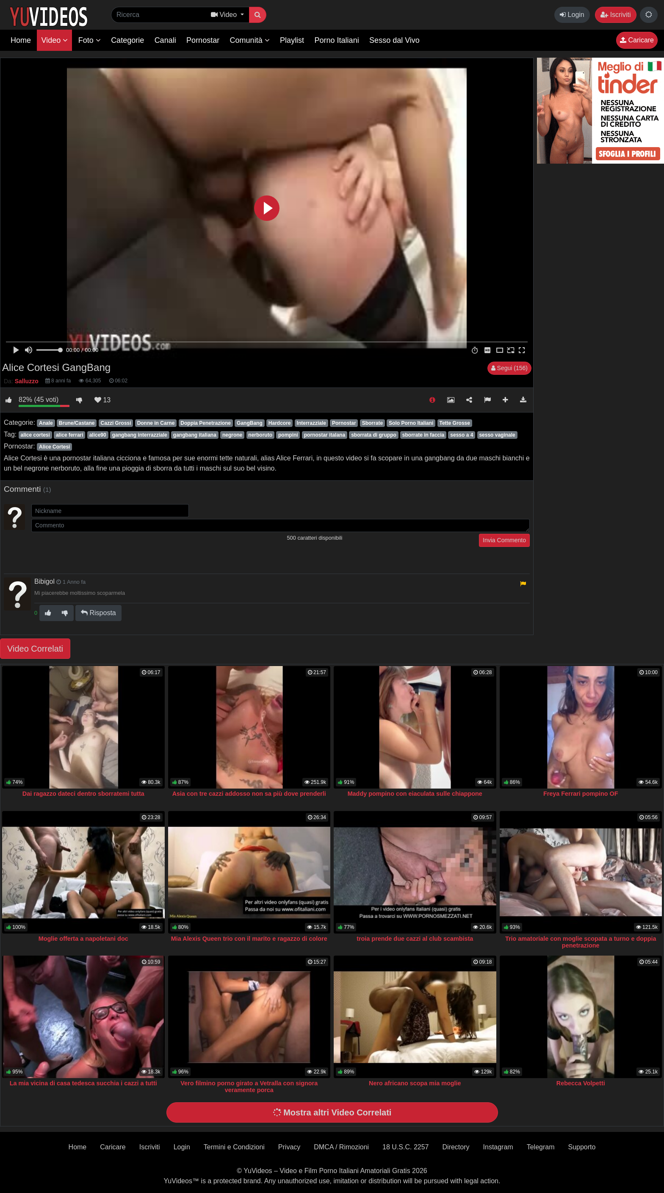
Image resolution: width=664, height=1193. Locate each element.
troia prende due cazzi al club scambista (415, 938)
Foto (89, 40)
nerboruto (260, 435)
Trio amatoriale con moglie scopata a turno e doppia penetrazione (580, 942)
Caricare (637, 40)
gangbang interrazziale (139, 435)
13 (102, 400)
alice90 (97, 435)
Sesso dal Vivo (394, 40)
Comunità (250, 40)
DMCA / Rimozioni (341, 1147)
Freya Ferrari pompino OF (580, 793)
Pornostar (202, 40)
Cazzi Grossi (116, 423)
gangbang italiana (194, 435)
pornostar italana (324, 435)
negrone (232, 435)
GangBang (250, 423)
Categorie (127, 40)
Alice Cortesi (54, 447)
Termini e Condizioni (234, 1147)
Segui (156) (509, 368)
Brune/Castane (77, 423)
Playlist (292, 40)
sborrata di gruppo (373, 435)
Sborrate (372, 423)
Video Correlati (35, 648)
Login (572, 14)
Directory (456, 1147)
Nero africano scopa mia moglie (415, 1083)
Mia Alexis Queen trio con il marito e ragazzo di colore (249, 938)
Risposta (98, 612)
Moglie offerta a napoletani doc (83, 938)
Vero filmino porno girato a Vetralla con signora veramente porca (249, 1086)
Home (21, 40)
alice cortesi (35, 435)
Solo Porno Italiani (411, 423)
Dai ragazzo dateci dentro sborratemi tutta (83, 793)
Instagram (498, 1147)
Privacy (289, 1147)
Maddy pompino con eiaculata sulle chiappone (415, 793)
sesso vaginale (497, 435)
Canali (165, 40)
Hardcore (279, 423)
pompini (288, 435)
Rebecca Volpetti (580, 1083)
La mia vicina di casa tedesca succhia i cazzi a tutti (83, 1083)
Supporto (581, 1147)
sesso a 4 (461, 435)
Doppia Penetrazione (205, 423)
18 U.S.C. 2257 (405, 1147)
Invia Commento (504, 540)
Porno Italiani (337, 40)
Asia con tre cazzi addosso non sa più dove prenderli (249, 793)
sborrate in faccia (423, 435)
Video (54, 40)
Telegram (541, 1147)
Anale (46, 423)
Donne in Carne (156, 423)
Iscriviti (615, 14)
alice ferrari (69, 435)
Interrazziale (311, 423)
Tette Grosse (455, 423)
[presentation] (95, 550)
